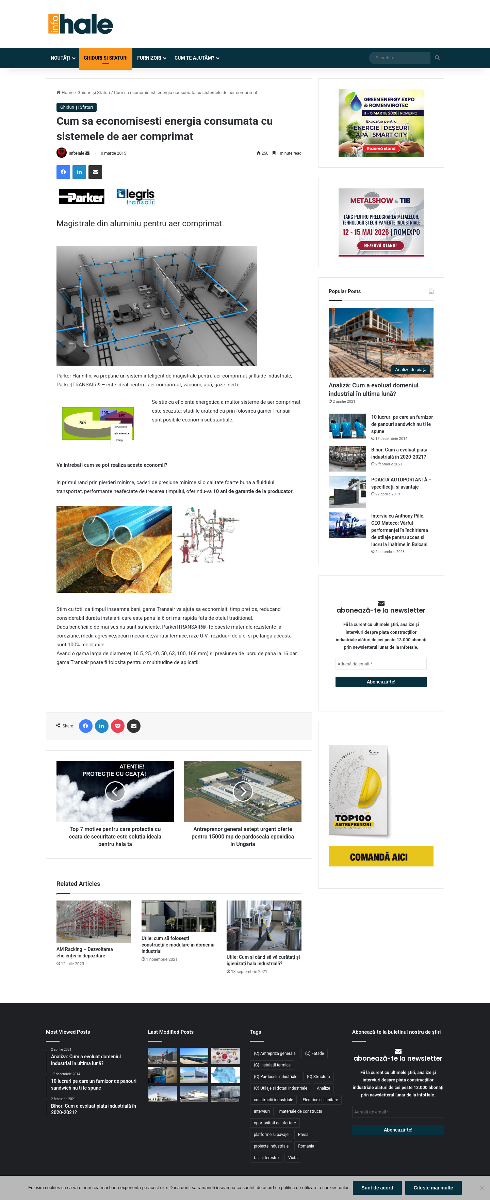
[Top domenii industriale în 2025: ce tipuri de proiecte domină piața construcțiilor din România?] (194, 1075)
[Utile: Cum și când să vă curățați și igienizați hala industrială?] (264, 926)
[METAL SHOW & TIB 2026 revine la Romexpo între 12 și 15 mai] (225, 1056)
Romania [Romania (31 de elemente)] (306, 1146)
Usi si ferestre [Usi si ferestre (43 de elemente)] (266, 1157)
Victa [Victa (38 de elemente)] (292, 1157)
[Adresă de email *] (381, 664)
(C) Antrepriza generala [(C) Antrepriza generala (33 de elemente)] (275, 1053)
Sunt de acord (377, 1187)
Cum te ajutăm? (194, 58)
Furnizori (149, 58)
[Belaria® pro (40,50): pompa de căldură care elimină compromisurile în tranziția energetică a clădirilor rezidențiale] (162, 1056)
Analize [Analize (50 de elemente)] (323, 1088)
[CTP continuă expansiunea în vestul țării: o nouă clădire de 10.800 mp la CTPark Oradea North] (162, 1094)
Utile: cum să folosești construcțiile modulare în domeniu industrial (178, 945)
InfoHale (76, 153)
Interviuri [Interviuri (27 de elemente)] (262, 1111)
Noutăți (60, 58)
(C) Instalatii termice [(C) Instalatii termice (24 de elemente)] (272, 1065)
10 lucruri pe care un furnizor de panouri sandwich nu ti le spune (402, 424)
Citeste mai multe (433, 1187)
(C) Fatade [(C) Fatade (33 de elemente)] (314, 1053)
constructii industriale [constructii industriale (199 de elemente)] (273, 1099)
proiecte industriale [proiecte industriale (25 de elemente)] (271, 1146)
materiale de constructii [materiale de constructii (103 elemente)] (300, 1111)
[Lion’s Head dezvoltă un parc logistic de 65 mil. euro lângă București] (194, 1094)
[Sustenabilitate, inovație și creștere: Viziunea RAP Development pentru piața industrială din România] (225, 1094)
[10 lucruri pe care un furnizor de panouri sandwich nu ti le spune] (347, 426)
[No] (481, 1188)
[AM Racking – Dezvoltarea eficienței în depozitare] (93, 922)
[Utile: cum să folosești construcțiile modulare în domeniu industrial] (179, 916)
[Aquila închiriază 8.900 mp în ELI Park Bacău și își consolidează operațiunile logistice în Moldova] (194, 1056)
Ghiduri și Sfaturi (106, 58)
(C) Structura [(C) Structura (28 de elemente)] (318, 1076)
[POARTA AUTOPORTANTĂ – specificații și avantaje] (347, 492)
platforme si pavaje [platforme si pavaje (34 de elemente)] (271, 1134)
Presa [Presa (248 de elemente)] (303, 1134)
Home (65, 92)
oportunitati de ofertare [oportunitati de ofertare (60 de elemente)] (275, 1123)
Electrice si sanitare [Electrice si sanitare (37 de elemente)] (320, 1099)
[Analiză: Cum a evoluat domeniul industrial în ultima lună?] (381, 343)
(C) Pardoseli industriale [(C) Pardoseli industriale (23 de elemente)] (275, 1076)
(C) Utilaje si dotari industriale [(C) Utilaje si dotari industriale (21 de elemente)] (280, 1088)
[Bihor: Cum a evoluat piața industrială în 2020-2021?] (347, 458)
